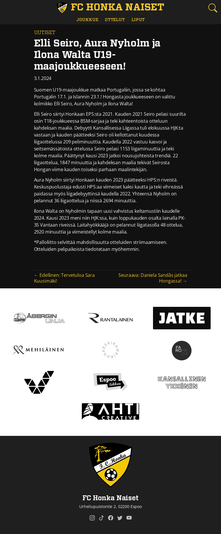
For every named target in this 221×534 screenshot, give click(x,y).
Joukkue (87, 20)
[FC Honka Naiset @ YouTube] (129, 517)
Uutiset (44, 32)
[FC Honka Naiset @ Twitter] (119, 517)
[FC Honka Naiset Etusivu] (110, 7)
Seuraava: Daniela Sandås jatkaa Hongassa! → (152, 278)
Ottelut (115, 20)
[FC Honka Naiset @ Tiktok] (101, 517)
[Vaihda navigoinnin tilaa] (8, 8)
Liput (138, 20)
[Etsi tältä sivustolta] (213, 8)
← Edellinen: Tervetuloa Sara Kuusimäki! (64, 278)
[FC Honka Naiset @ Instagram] (92, 517)
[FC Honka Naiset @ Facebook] (110, 517)
